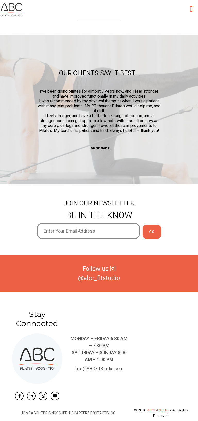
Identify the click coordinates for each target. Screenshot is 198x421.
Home (26, 413)
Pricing (49, 413)
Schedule (65, 413)
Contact (98, 413)
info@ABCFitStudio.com (99, 368)
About (37, 413)
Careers (82, 413)
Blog (110, 413)
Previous (33, 119)
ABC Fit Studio (158, 410)
